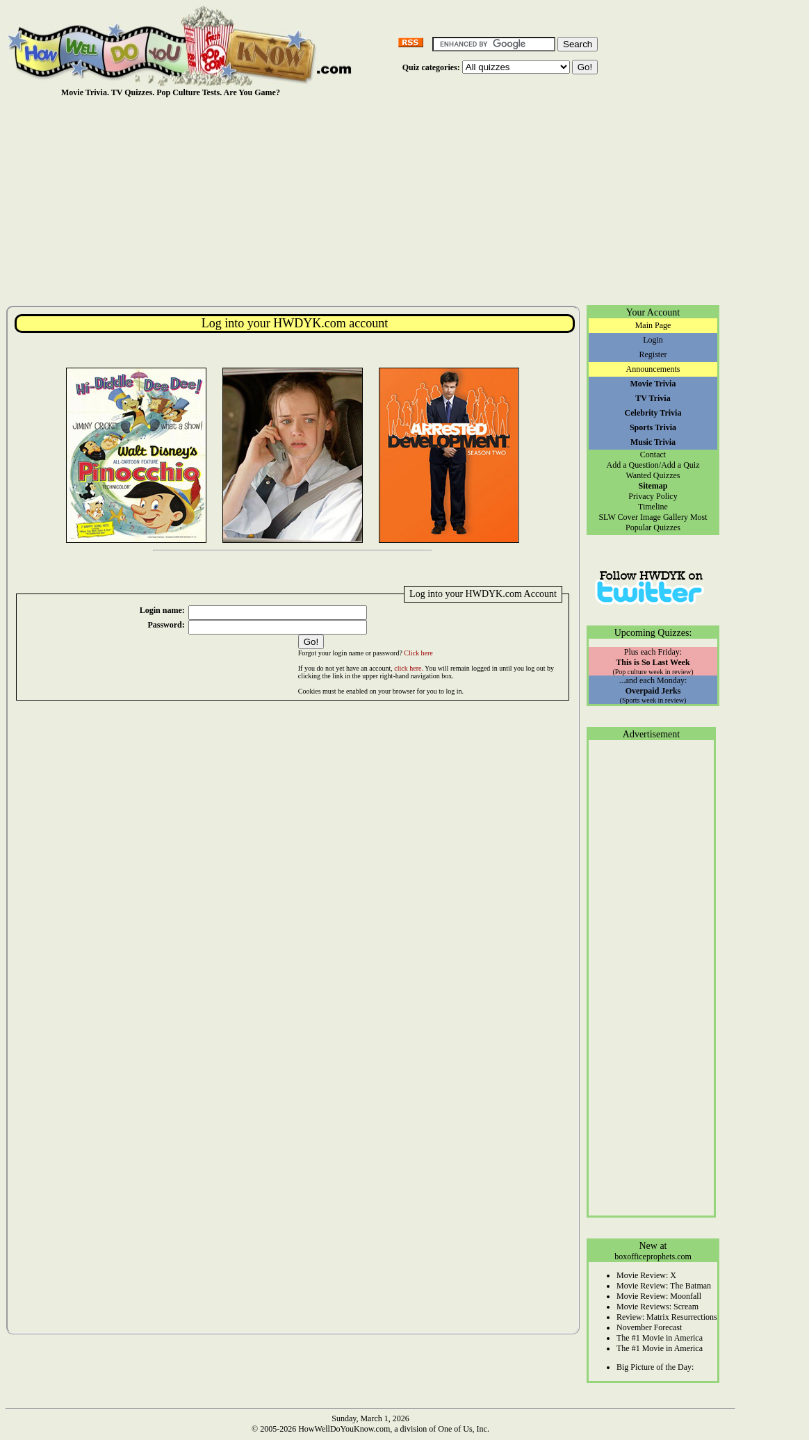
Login (653, 340)
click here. (408, 668)
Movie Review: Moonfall (658, 1296)
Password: (165, 625)
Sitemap (653, 486)
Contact (653, 454)
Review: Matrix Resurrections (666, 1317)
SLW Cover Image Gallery (643, 517)
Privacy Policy (652, 496)
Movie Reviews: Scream (657, 1306)
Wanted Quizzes (653, 475)
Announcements (653, 369)
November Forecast (649, 1327)
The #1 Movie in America (659, 1338)
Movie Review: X (646, 1275)
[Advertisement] (370, 201)
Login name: (162, 610)
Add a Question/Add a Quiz (653, 465)
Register (653, 354)
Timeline (653, 507)
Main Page (653, 325)
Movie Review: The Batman (663, 1286)
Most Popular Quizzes (667, 522)
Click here (418, 653)
